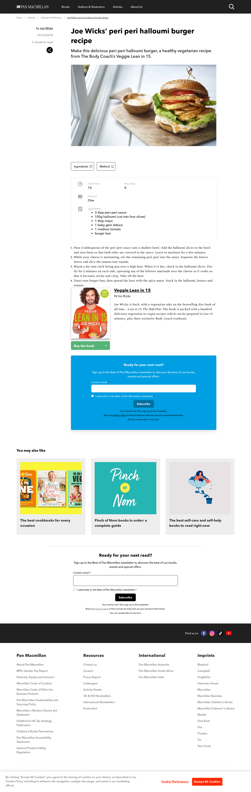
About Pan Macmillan (30, 664)
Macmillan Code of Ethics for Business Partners (35, 691)
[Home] (33, 6)
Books (66, 7)
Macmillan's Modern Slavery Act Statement (37, 712)
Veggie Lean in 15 (132, 290)
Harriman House (207, 683)
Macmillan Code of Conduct (34, 683)
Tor (199, 739)
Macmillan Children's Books (215, 702)
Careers (88, 671)
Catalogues (90, 683)
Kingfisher (203, 677)
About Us (136, 7)
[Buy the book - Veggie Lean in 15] (87, 345)
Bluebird (202, 664)
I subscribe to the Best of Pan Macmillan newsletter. (123, 396)
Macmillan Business (209, 696)
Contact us (90, 664)
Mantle (201, 714)
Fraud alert (90, 708)
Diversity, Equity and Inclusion (35, 677)
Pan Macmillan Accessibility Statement (34, 739)
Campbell (203, 671)
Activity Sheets (92, 689)
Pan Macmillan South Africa (156, 671)
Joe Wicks (46, 28)
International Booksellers (99, 702)
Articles (117, 7)
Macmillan (204, 689)
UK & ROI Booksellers (97, 696)
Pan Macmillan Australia (154, 664)
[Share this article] (50, 50)
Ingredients (83, 166)
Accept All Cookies (207, 781)
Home (19, 17)
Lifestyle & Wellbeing (51, 17)
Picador (202, 733)
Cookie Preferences (175, 781)
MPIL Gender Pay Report (32, 671)
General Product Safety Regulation (31, 750)
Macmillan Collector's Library (215, 708)
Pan (199, 727)
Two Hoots (204, 746)
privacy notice (119, 415)
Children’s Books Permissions (35, 731)
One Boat (203, 721)
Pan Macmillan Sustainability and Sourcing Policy (37, 702)
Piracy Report (92, 677)
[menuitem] (38, 655)
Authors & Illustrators (91, 7)
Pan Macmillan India (151, 677)
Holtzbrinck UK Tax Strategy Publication (34, 723)
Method (107, 166)
